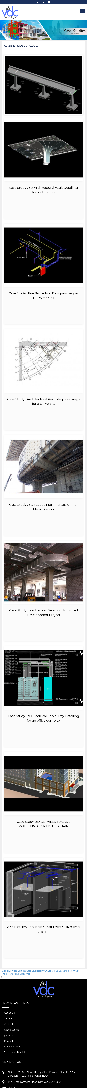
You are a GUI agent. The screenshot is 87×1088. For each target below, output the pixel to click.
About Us (9, 1012)
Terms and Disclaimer (19, 973)
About (5, 970)
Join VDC (43, 970)
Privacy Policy (12, 1046)
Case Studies (32, 970)
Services (13, 970)
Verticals (22, 970)
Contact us (53, 970)
